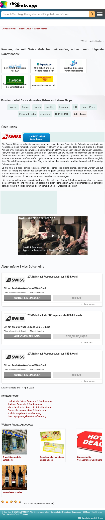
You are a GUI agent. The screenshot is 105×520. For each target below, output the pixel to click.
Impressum (76, 512)
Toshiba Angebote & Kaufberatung (24, 413)
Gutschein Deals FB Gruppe (17, 514)
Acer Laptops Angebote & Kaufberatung (27, 416)
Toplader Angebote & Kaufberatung (25, 404)
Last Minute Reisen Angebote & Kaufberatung (30, 401)
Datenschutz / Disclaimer (61, 512)
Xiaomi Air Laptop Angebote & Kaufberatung (29, 407)
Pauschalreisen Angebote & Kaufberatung (28, 410)
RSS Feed (86, 512)
